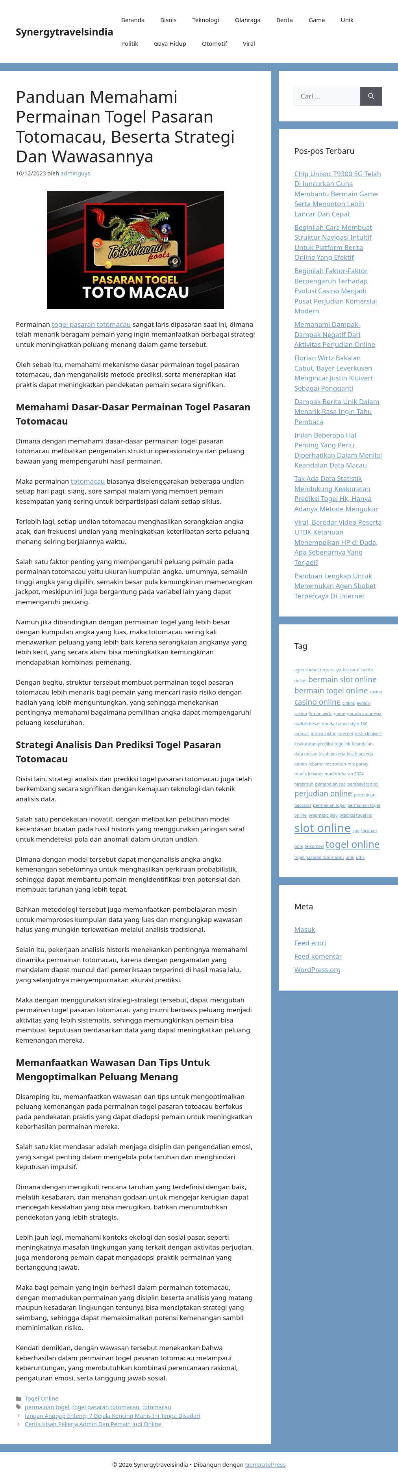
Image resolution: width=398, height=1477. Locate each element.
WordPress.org (317, 969)
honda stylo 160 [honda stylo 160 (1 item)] (352, 723)
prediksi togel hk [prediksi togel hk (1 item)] (355, 815)
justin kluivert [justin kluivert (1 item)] (368, 733)
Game (317, 20)
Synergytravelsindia (64, 31)
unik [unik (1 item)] (350, 857)
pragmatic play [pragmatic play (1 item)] (322, 815)
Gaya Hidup (170, 43)
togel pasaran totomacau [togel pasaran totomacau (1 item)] (319, 857)
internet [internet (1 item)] (345, 733)
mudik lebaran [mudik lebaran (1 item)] (308, 774)
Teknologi (205, 20)
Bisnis (168, 20)
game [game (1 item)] (339, 713)
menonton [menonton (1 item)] (335, 764)
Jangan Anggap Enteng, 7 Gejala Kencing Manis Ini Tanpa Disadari (112, 1415)
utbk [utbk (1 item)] (360, 857)
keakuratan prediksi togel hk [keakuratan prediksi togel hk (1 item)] (322, 744)
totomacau (88, 481)
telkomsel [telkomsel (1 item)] (314, 846)
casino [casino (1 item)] (376, 692)
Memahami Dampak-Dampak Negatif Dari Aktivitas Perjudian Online (334, 334)
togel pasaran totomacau (91, 324)
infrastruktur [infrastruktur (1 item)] (323, 733)
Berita (284, 20)
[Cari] (371, 96)
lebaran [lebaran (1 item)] (316, 764)
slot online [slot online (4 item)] (322, 828)
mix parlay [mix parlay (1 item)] (358, 764)
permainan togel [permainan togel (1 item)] (329, 805)
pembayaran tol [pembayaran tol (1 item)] (362, 784)
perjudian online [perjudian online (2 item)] (323, 793)
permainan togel (47, 1407)
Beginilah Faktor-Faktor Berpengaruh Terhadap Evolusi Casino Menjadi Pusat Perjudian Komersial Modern (335, 290)
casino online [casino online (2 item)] (317, 702)
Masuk (304, 929)
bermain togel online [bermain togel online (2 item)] (331, 690)
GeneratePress (265, 1464)
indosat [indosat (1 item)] (301, 733)
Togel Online (41, 1398)
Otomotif (214, 43)
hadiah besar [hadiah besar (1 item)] (307, 723)
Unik (347, 20)
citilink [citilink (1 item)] (348, 703)
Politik (129, 43)
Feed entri (310, 942)
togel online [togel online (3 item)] (353, 844)
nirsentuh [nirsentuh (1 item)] (303, 784)
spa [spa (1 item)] (355, 830)
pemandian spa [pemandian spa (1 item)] (330, 784)
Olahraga (248, 20)
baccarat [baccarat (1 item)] (351, 669)
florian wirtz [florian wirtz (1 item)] (320, 713)
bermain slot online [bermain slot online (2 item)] (342, 679)
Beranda (132, 20)
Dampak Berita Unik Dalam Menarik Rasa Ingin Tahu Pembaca (336, 411)
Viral (249, 43)
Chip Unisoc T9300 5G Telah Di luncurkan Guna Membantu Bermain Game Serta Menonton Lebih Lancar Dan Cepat (337, 193)
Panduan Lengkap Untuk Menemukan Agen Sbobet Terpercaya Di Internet (335, 585)
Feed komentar (318, 956)
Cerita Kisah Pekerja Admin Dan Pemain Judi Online (93, 1424)
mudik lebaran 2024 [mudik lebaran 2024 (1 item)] (344, 774)
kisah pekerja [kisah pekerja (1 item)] (332, 753)
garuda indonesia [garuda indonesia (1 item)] (364, 713)
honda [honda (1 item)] (328, 723)
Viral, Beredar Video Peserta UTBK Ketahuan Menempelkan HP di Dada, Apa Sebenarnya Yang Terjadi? (338, 542)
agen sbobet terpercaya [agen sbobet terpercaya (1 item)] (317, 669)
